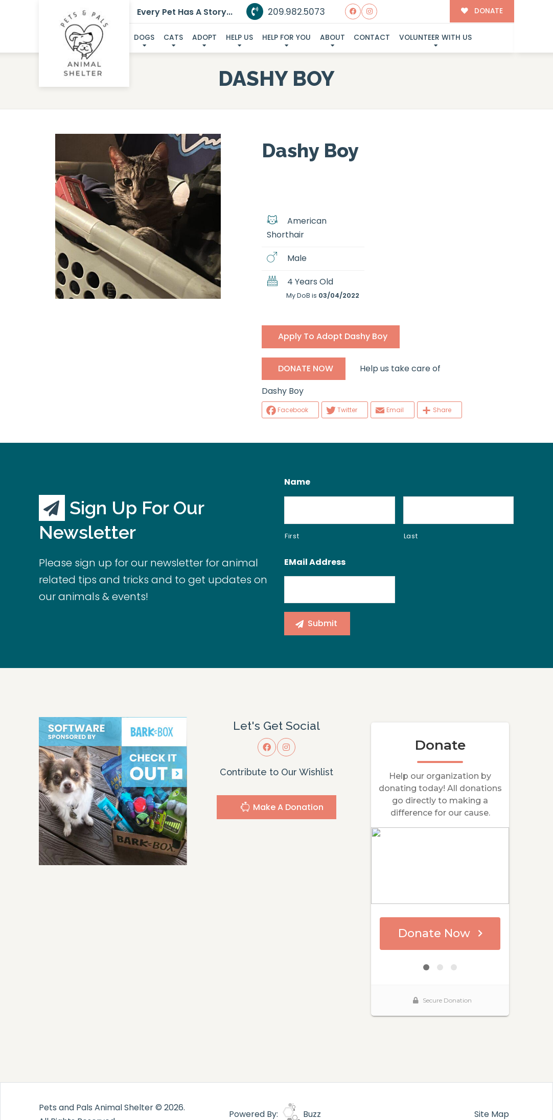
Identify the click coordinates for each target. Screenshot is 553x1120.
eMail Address (314, 562)
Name (297, 482)
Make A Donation (282, 808)
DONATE (481, 11)
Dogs (144, 37)
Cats (173, 37)
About (332, 37)
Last (411, 536)
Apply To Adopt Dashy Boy (332, 336)
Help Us (239, 37)
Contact (372, 37)
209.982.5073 (286, 12)
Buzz (302, 1114)
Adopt (204, 37)
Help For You (286, 37)
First (292, 536)
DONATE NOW (305, 368)
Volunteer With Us (435, 37)
